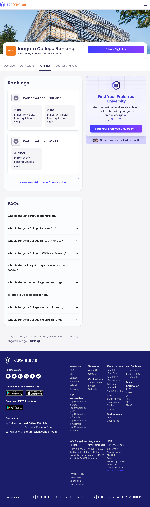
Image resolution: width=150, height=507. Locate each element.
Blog (109, 395)
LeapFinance (132, 370)
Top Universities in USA (78, 403)
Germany (74, 389)
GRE (128, 402)
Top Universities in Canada (78, 416)
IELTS (110, 417)
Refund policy (77, 484)
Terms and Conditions (75, 479)
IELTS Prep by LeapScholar (133, 375)
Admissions (27, 65)
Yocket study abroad (95, 384)
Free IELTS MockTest (112, 372)
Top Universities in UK (78, 409)
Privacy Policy (77, 473)
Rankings (45, 65)
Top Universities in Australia (78, 422)
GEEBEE (92, 388)
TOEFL (129, 392)
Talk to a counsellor (112, 386)
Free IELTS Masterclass (113, 379)
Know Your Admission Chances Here (43, 182)
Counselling (113, 420)
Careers (92, 374)
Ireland (73, 385)
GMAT (129, 405)
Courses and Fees (66, 65)
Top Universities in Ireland (78, 428)
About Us (93, 370)
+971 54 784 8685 (116, 470)
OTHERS (137, 497)
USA (72, 370)
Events (110, 409)
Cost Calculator (115, 391)
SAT (128, 395)
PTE (128, 399)
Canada (74, 377)
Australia (74, 381)
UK (71, 374)
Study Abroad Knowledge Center (114, 401)
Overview (9, 65)
